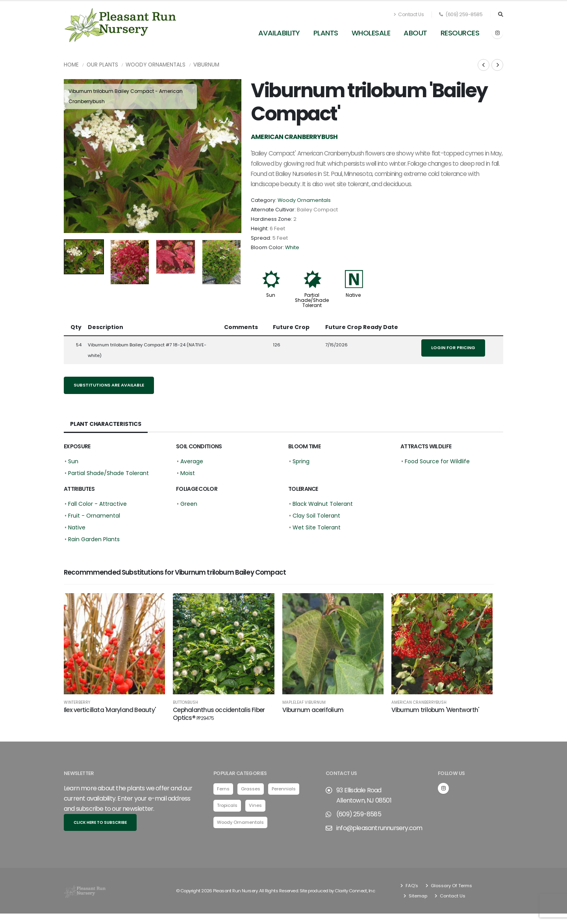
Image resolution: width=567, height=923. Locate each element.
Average (191, 461)
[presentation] (74, 156)
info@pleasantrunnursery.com (379, 830)
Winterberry (77, 703)
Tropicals (227, 808)
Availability (279, 33)
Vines (255, 808)
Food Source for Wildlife (437, 461)
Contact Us (409, 14)
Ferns (223, 791)
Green (188, 504)
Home (71, 64)
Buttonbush (185, 703)
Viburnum (206, 64)
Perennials (284, 791)
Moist (187, 473)
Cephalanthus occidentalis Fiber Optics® (219, 714)
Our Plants (102, 64)
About (415, 33)
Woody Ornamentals (155, 64)
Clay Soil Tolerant (316, 516)
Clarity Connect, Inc (355, 893)
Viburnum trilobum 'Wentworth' (435, 710)
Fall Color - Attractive (97, 504)
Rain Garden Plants (94, 539)
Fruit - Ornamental (94, 516)
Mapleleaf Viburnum (304, 703)
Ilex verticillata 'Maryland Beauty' (110, 710)
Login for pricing (453, 347)
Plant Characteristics (105, 424)
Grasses (250, 791)
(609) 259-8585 (460, 14)
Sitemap (417, 898)
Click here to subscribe (100, 825)
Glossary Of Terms (451, 888)
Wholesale (371, 33)
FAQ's (411, 888)
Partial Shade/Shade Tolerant (312, 300)
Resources (460, 33)
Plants (325, 33)
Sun (270, 295)
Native (353, 295)
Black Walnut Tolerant (323, 504)
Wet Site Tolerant (317, 527)
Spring (301, 461)
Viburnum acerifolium (313, 710)
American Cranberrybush (419, 703)
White (292, 247)
